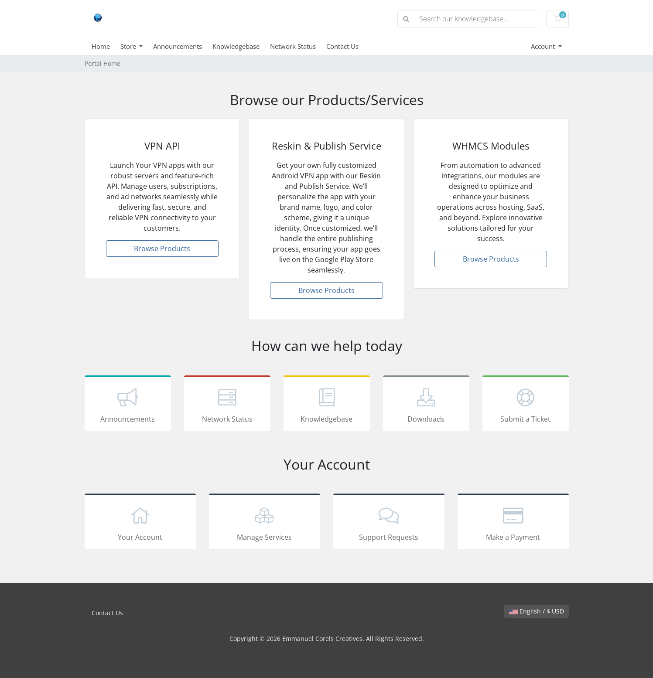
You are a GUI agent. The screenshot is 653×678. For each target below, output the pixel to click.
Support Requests (388, 523)
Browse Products (162, 248)
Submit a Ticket (525, 404)
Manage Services (264, 523)
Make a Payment (513, 523)
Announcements (177, 46)
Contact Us (342, 46)
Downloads (426, 404)
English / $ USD (536, 611)
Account (544, 46)
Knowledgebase (236, 46)
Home (101, 46)
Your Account (140, 523)
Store (129, 46)
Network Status (293, 46)
